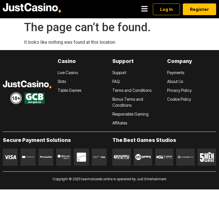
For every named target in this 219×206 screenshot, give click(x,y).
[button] (144, 9)
